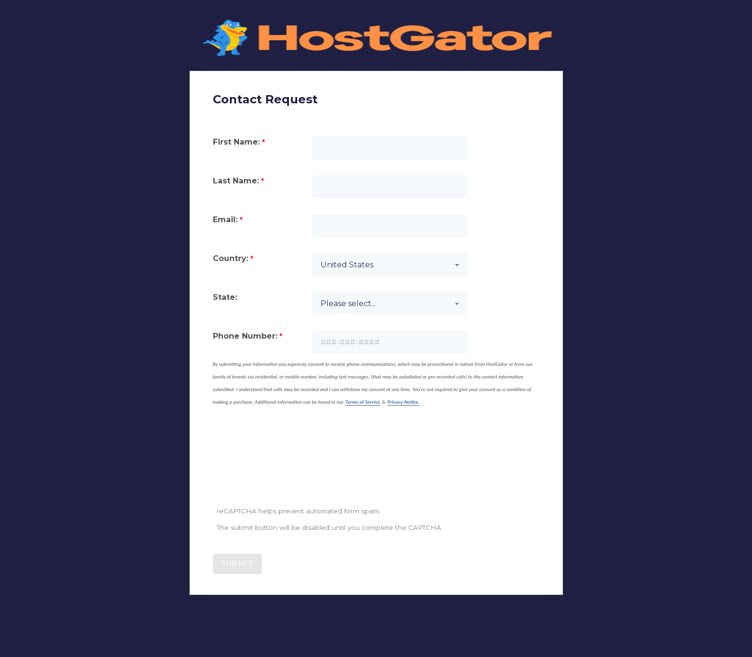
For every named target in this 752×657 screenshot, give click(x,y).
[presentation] (286, 470)
